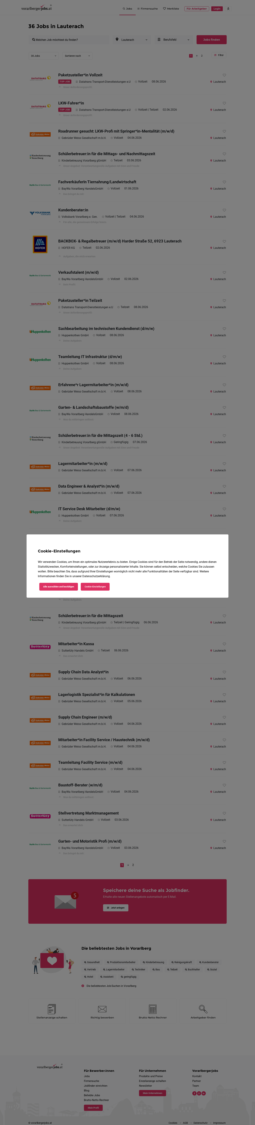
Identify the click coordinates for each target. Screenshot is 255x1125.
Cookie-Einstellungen (95, 586)
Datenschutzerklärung (96, 576)
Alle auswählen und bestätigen (58, 586)
